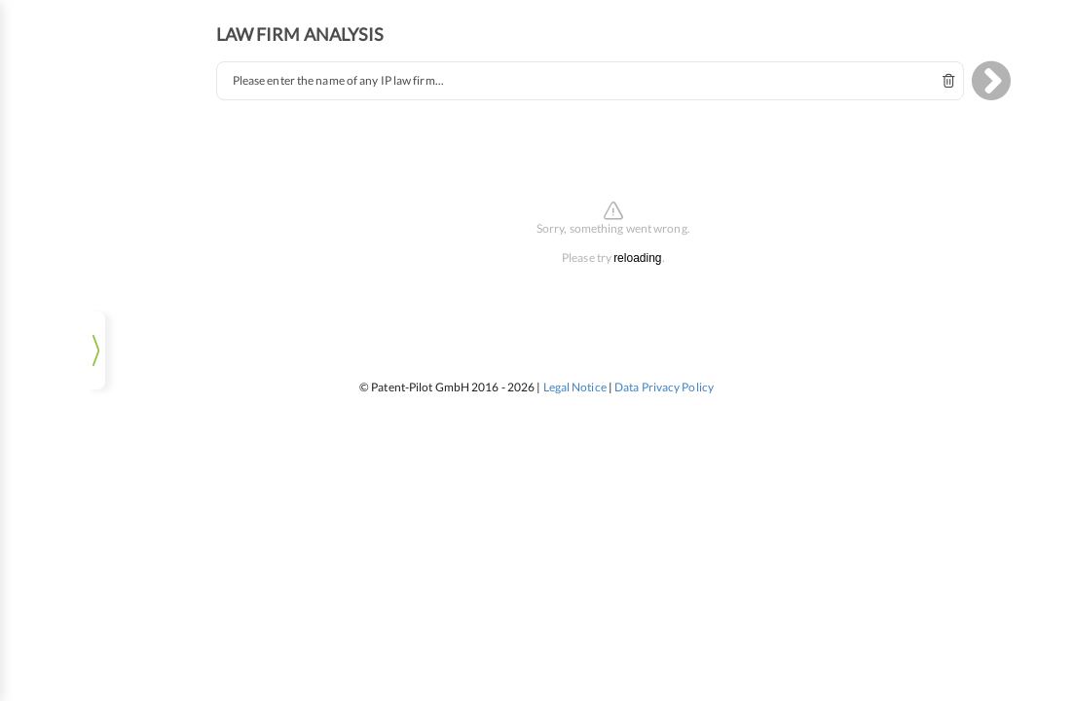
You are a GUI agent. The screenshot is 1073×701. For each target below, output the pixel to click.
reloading (658, 247)
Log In (93, 666)
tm (93, 91)
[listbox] (92, 623)
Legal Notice (575, 376)
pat (142, 91)
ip (44, 91)
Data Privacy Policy (664, 376)
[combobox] (610, 70)
